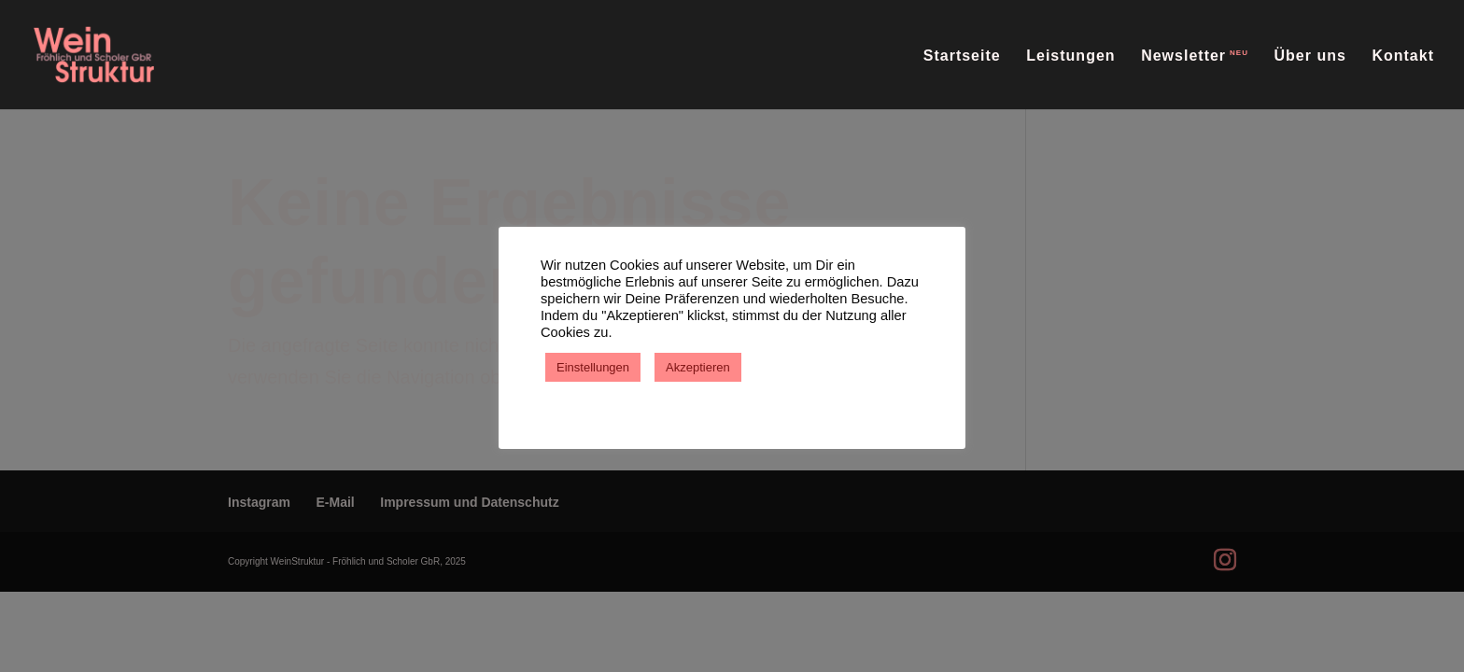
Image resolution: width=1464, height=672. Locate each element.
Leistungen (1070, 56)
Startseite (962, 56)
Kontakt (1403, 56)
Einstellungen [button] (592, 367)
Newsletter (1183, 55)
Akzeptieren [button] (698, 367)
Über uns (1310, 56)
